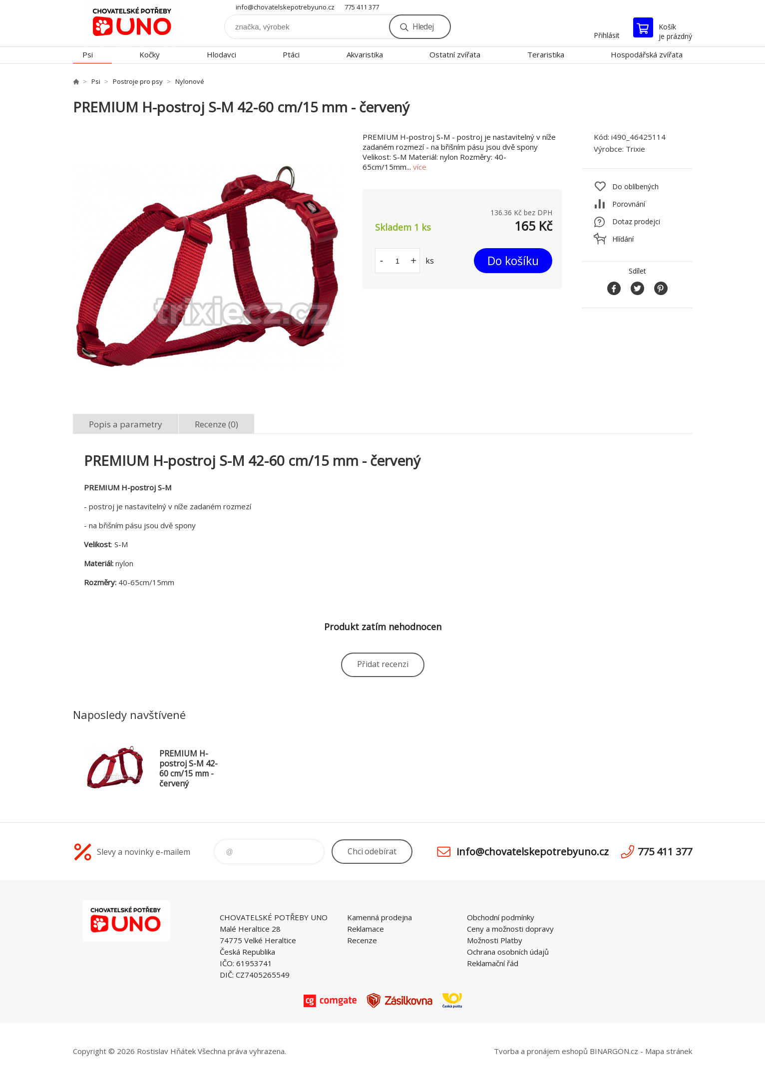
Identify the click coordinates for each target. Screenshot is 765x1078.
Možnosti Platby (494, 940)
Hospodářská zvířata (647, 54)
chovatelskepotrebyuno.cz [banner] (133, 23)
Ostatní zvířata (454, 54)
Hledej (422, 26)
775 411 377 (362, 6)
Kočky (149, 54)
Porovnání (628, 204)
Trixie (635, 149)
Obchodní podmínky (500, 917)
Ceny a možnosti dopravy (510, 929)
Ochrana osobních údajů (508, 952)
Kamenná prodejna (379, 917)
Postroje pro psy (138, 81)
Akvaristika (365, 54)
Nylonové (189, 81)
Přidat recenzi (382, 664)
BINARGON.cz (614, 1051)
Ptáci (291, 54)
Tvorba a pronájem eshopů (541, 1051)
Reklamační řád (492, 963)
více (419, 167)
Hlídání (623, 239)
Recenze (362, 940)
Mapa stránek (668, 1051)
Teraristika (545, 54)
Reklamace (365, 929)
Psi (87, 54)
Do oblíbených (635, 186)
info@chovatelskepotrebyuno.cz (285, 6)
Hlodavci (221, 54)
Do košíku (513, 261)
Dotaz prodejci (636, 221)
